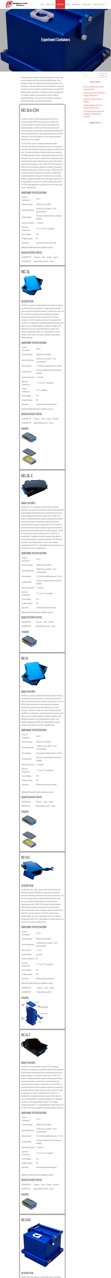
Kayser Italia (87, 4)
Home (42, 4)
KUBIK (68, 4)
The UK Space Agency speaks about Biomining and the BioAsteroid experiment (93, 114)
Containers (60, 4)
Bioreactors (50, 4)
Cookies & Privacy (99, 4)
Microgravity (76, 4)
